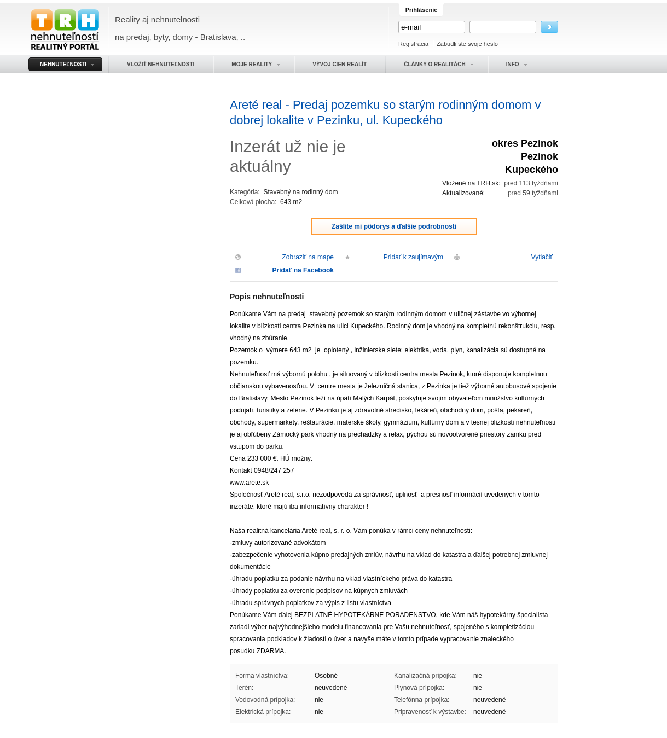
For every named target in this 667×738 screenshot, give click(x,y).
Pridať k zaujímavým (413, 257)
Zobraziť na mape (308, 257)
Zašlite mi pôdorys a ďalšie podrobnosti (394, 226)
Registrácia (413, 43)
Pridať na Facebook (303, 270)
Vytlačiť (542, 257)
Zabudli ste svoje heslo (467, 43)
